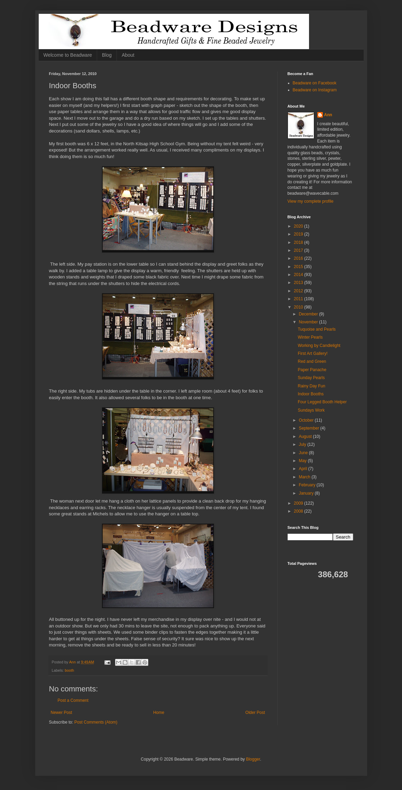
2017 (299, 250)
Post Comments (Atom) (96, 722)
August (306, 436)
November (309, 322)
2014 (299, 274)
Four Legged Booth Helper (322, 401)
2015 (299, 266)
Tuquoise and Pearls (317, 329)
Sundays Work (311, 410)
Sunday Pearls (311, 377)
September (309, 428)
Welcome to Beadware (68, 55)
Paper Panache (312, 369)
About (128, 55)
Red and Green (312, 361)
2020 (299, 226)
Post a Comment (73, 700)
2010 (299, 307)
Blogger (253, 759)
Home (158, 712)
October (307, 420)
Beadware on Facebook (315, 83)
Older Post (255, 712)
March (305, 477)
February (307, 485)
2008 (299, 511)
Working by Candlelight (319, 345)
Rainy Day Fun (311, 386)
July (303, 444)
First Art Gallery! (312, 353)
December (309, 314)
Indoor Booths (311, 394)
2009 (299, 503)
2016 (299, 258)
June (304, 452)
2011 (299, 298)
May (303, 460)
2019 (299, 234)
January (307, 493)
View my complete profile (311, 201)
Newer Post (61, 712)
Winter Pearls (310, 337)
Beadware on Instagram (315, 90)
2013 (299, 282)
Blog (107, 55)
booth (69, 670)
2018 (299, 242)
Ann (328, 114)
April (303, 468)
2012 (299, 290)
